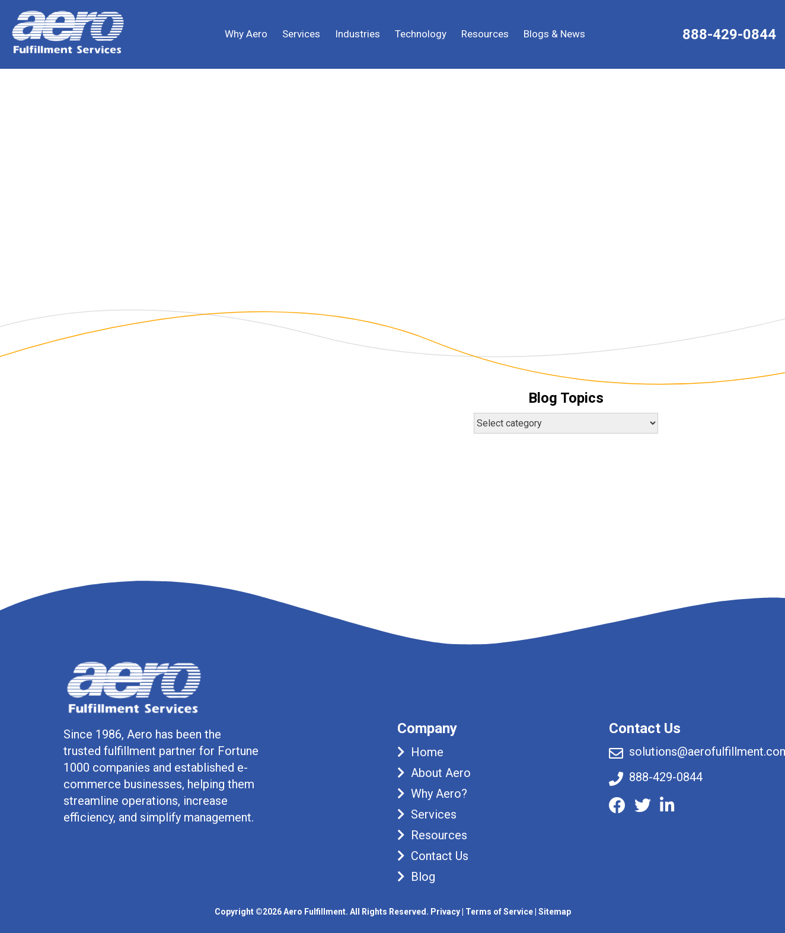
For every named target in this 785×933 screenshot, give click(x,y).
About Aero (441, 773)
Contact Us (439, 856)
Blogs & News (554, 34)
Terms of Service (499, 911)
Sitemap (554, 911)
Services (301, 34)
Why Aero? (439, 793)
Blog (423, 877)
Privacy (445, 911)
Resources (485, 34)
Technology (420, 34)
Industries (357, 34)
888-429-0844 (729, 34)
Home (427, 752)
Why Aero (246, 34)
